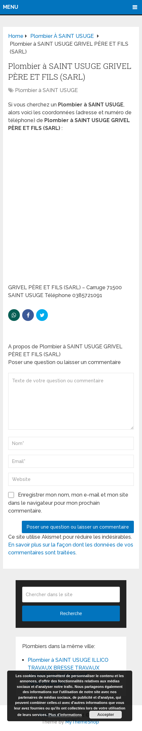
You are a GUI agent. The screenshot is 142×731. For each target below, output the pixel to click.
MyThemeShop (82, 721)
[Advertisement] (71, 210)
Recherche (71, 613)
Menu (10, 7)
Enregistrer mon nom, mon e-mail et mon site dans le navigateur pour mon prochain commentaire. (68, 503)
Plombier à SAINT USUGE (46, 90)
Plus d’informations (65, 715)
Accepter (105, 714)
